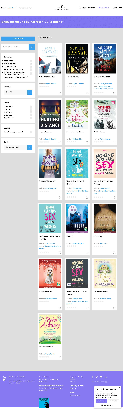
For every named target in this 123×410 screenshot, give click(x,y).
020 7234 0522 (44, 388)
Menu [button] (115, 8)
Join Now (11, 8)
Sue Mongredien (51, 299)
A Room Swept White (46, 77)
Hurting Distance (45, 132)
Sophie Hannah (50, 84)
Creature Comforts (46, 347)
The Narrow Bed (72, 77)
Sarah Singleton (78, 244)
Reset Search (18, 39)
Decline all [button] (113, 401)
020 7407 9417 (43, 380)
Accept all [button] (101, 401)
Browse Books (104, 8)
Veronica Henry (105, 299)
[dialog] (107, 397)
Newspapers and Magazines (16, 77)
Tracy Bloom (77, 188)
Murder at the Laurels (102, 77)
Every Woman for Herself (75, 132)
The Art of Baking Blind (47, 181)
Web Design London (98, 382)
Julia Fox (103, 244)
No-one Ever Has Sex (80, 191)
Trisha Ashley (78, 139)
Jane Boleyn (98, 236)
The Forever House (101, 292)
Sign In (3, 8)
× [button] (119, 388)
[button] (120, 8)
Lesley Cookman (106, 84)
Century (69, 236)
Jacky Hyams (105, 139)
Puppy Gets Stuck (45, 292)
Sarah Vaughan (50, 188)
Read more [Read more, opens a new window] (108, 397)
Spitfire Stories (99, 132)
